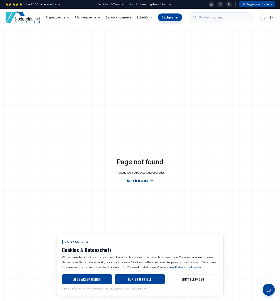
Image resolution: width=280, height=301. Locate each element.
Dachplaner (170, 17)
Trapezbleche (57, 17)
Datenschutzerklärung (191, 267)
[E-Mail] (220, 4)
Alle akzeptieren (87, 279)
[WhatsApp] (211, 4)
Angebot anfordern (257, 4)
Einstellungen (192, 279)
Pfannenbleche (88, 17)
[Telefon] (229, 4)
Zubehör (145, 17)
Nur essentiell (140, 279)
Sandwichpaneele (118, 17)
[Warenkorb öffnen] (272, 17)
